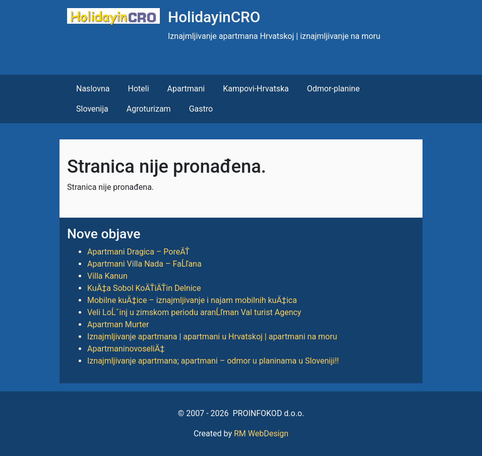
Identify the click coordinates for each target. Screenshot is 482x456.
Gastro (201, 109)
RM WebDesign (261, 433)
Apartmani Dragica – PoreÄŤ (138, 252)
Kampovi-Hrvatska (255, 88)
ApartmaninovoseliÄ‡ (125, 348)
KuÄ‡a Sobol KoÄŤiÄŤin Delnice (144, 288)
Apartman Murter (118, 324)
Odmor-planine (333, 88)
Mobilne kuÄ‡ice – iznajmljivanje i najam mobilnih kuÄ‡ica (192, 300)
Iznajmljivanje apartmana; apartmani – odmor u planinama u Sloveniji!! (213, 361)
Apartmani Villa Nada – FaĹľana (144, 264)
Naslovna (93, 88)
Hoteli (138, 88)
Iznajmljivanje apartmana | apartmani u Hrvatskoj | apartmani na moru (212, 336)
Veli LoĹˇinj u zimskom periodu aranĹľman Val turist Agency (194, 312)
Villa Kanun (107, 276)
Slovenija (92, 109)
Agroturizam (149, 109)
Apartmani (186, 88)
